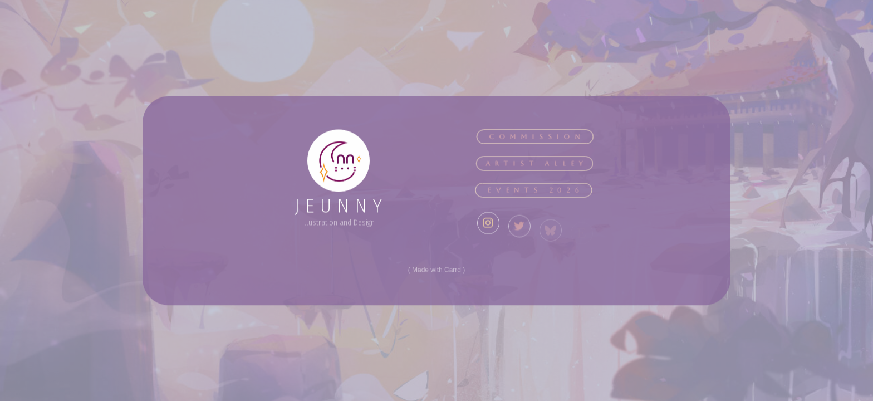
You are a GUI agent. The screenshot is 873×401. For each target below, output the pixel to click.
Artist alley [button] (535, 164)
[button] (488, 228)
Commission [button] (536, 137)
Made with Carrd (436, 271)
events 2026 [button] (533, 191)
